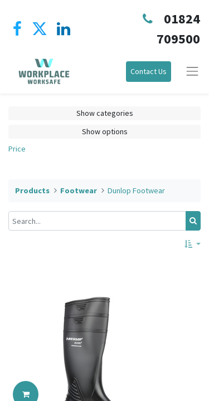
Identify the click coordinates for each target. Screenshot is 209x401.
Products (32, 190)
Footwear (78, 190)
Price (17, 149)
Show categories (104, 113)
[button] (192, 244)
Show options (105, 131)
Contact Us (148, 71)
